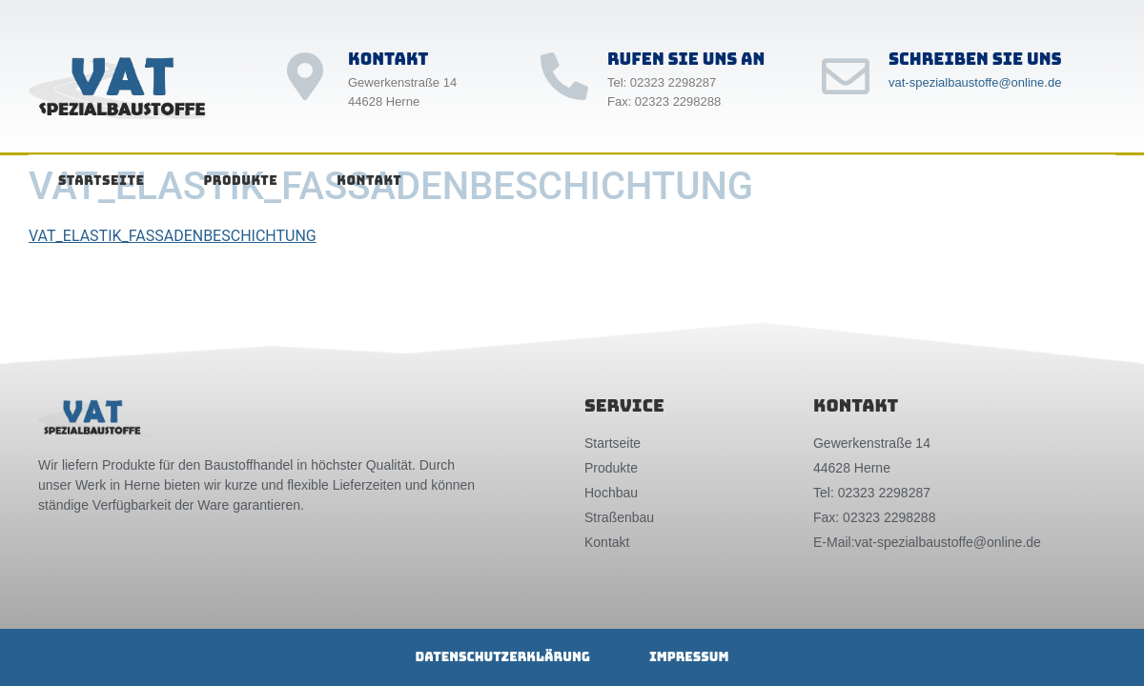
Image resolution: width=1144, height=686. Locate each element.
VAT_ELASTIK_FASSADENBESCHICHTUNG (173, 236)
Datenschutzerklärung (503, 657)
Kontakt (369, 180)
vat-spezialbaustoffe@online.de (975, 82)
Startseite (101, 180)
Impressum (689, 657)
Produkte (240, 180)
